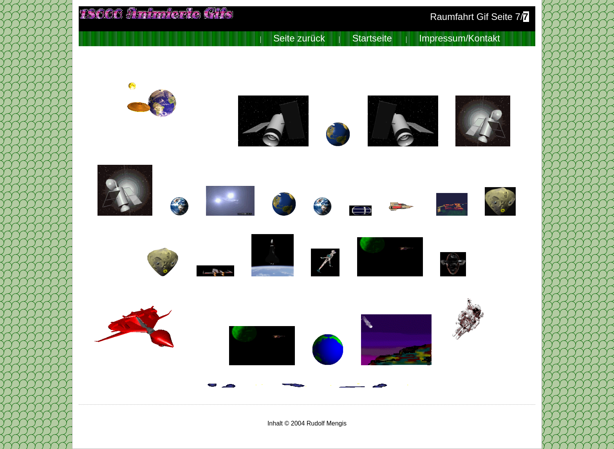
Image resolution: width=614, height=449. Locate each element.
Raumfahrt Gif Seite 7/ (479, 16)
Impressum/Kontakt (459, 38)
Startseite (372, 38)
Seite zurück (299, 38)
